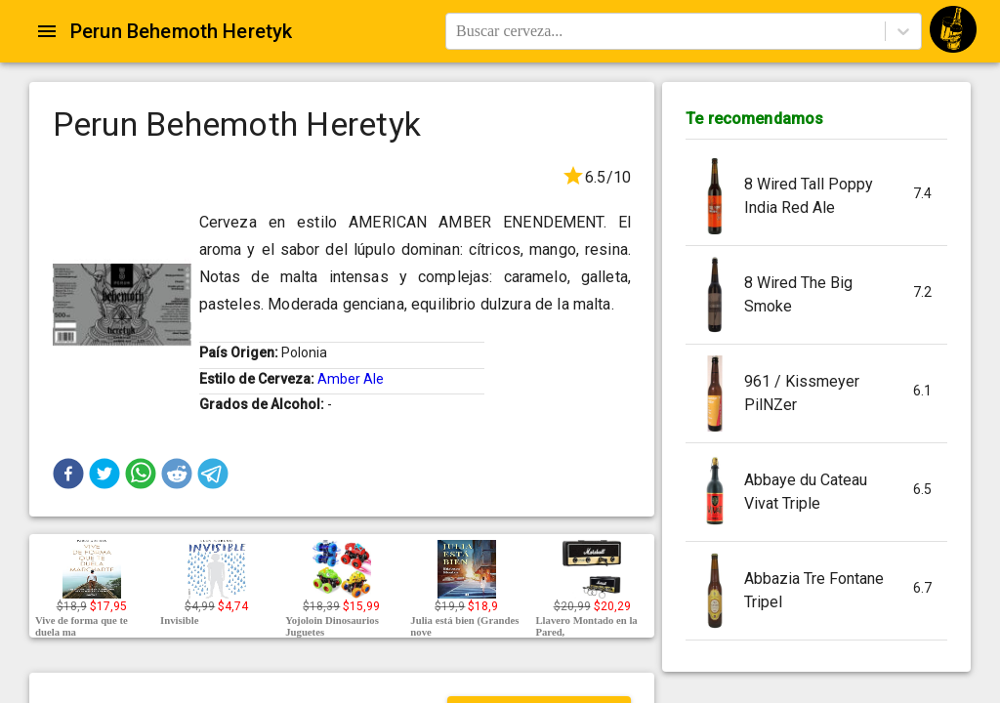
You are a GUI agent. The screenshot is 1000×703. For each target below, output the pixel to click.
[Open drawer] (46, 31)
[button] (68, 473)
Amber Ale (350, 379)
